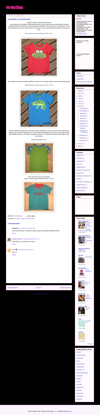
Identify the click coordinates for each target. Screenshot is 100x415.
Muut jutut (79, 173)
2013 (80, 103)
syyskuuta (83, 116)
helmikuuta (83, 138)
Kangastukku (80, 367)
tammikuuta (83, 140)
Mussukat (79, 384)
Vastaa (14, 233)
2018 (80, 91)
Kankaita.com (80, 370)
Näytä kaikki (90, 343)
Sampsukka (79, 396)
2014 (80, 101)
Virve (13, 249)
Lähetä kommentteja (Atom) (41, 294)
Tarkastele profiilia (81, 34)
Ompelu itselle (80, 184)
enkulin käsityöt (17, 239)
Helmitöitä (79, 158)
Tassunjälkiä (82, 268)
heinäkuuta (83, 121)
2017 (80, 93)
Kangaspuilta (80, 167)
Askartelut (79, 155)
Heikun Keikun (82, 306)
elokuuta (82, 118)
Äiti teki (80, 255)
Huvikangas (79, 358)
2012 (80, 106)
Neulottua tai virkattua (82, 176)
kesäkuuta (83, 123)
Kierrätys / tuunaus (19, 218)
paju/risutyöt (79, 190)
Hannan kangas (80, 355)
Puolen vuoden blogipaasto (88, 297)
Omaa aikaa (81, 294)
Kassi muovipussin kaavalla (84, 81)
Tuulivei (80, 332)
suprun (56, 411)
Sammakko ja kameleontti (84, 131)
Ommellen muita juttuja (83, 181)
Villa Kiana (81, 281)
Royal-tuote (79, 393)
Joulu (77, 164)
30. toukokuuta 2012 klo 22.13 (30, 239)
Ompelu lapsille (30, 218)
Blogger (69, 411)
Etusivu (38, 288)
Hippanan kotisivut (84, 248)
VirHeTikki (14, 8)
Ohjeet (78, 179)
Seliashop (79, 399)
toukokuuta (83, 126)
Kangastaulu (80, 76)
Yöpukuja (82, 128)
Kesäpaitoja (88, 257)
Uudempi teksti (12, 288)
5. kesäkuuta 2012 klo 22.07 (26, 249)
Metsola (78, 381)
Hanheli (78, 352)
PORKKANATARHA (84, 236)
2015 (80, 98)
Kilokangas (79, 375)
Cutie (80, 319)
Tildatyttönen (81, 250)
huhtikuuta (83, 135)
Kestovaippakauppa (82, 372)
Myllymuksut (79, 387)
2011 (80, 143)
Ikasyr (78, 361)
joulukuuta (83, 108)
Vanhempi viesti (65, 288)
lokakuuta (83, 113)
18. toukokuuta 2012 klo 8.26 (27, 228)
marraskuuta (83, 111)
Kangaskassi (80, 79)
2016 (80, 96)
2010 (80, 146)
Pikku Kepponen (83, 221)
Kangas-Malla (80, 364)
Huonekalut (79, 161)
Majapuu (78, 378)
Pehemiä (78, 390)
